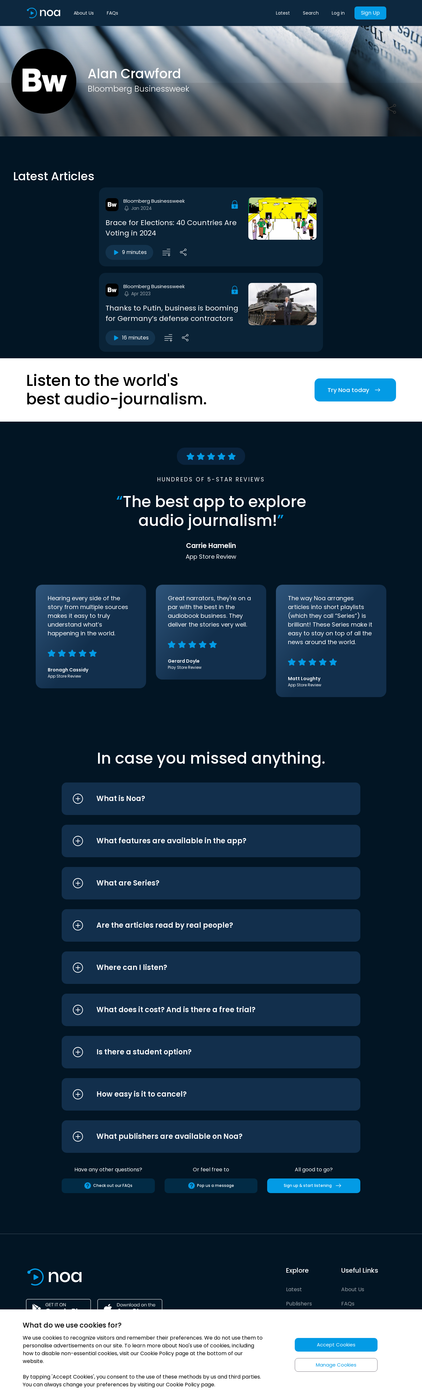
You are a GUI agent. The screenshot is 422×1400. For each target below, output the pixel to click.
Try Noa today (355, 390)
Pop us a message (211, 1186)
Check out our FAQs (108, 1186)
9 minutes (129, 252)
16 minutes (130, 338)
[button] (199, 799)
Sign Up (370, 13)
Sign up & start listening (314, 1185)
